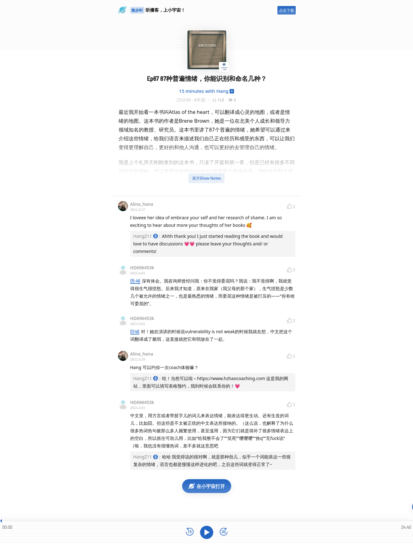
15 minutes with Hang (203, 91)
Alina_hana (141, 204)
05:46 (135, 280)
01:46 (134, 331)
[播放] (206, 532)
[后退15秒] (189, 532)
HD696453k (142, 268)
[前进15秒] (223, 532)
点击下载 (286, 10)
